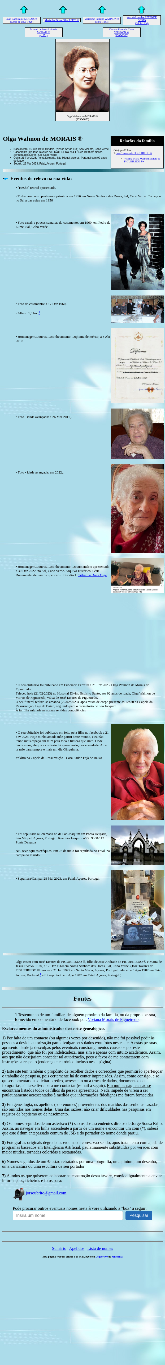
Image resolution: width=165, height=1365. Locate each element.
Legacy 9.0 (101, 1256)
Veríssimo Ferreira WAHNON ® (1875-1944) (101, 20)
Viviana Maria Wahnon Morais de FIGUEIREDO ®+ (142, 160)
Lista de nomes (100, 1248)
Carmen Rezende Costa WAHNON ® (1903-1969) (121, 32)
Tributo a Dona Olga (92, 575)
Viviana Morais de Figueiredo (113, 1019)
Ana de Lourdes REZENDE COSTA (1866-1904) (142, 20)
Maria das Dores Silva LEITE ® (62, 20)
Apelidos (76, 1248)
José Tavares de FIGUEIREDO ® (134, 153)
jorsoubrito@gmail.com (39, 1193)
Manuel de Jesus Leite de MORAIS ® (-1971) (43, 32)
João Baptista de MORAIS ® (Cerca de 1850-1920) (21, 20)
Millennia (117, 1256)
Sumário (59, 1248)
